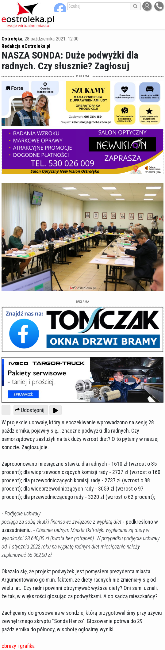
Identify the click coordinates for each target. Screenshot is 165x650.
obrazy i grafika (18, 646)
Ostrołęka (12, 39)
